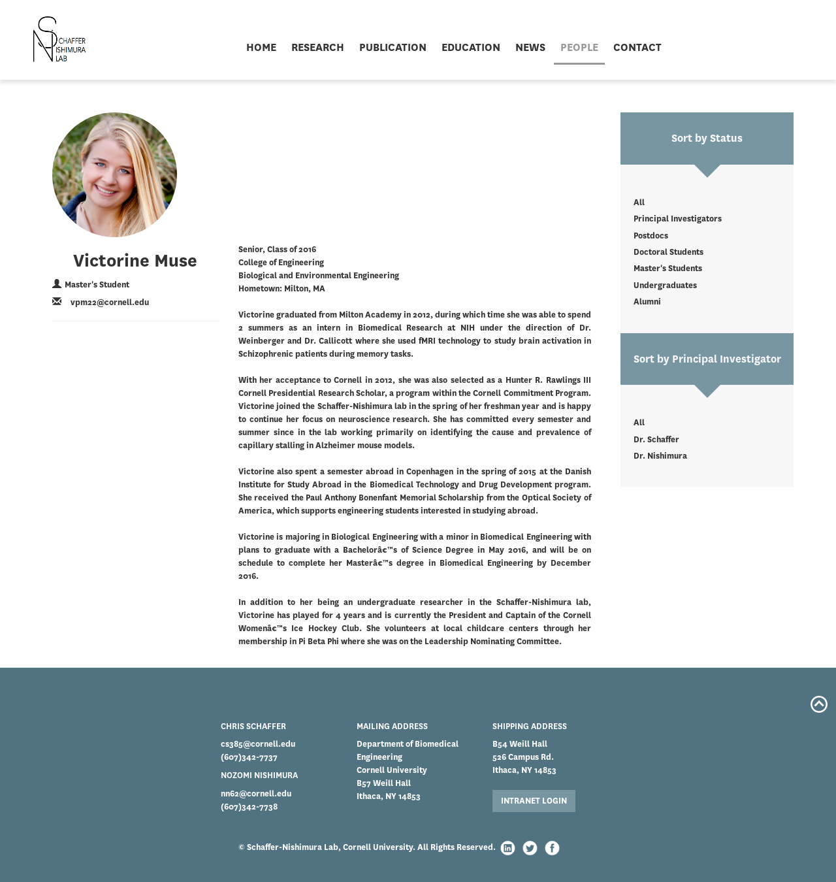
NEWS (530, 47)
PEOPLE (579, 47)
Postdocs (651, 235)
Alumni (647, 301)
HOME (261, 47)
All (639, 202)
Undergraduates (665, 285)
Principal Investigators (678, 218)
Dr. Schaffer (656, 439)
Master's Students (668, 268)
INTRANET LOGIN (534, 800)
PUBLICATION (392, 47)
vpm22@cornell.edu (110, 302)
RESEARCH (317, 47)
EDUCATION (471, 47)
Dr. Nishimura (660, 455)
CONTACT (637, 47)
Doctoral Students (668, 251)
